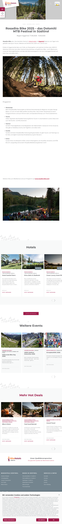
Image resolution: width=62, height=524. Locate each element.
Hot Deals (3, 482)
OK (53, 519)
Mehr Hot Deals (31, 395)
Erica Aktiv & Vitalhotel (32, 275)
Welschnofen (32, 41)
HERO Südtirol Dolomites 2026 (29, 353)
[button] (59, 494)
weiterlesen (5, 368)
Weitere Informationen (9, 519)
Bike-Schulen (25, 484)
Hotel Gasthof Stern (9, 275)
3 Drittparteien (17, 497)
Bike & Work (6, 424)
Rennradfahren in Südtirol (29, 478)
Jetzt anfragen (6, 292)
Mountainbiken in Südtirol (29, 476)
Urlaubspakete (4, 478)
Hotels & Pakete (5, 476)
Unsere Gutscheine (6, 480)
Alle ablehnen (41, 519)
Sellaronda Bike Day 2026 (9, 355)
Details (4, 290)
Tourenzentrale (26, 486)
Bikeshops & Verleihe (27, 482)
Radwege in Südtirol (27, 480)
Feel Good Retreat (30, 424)
